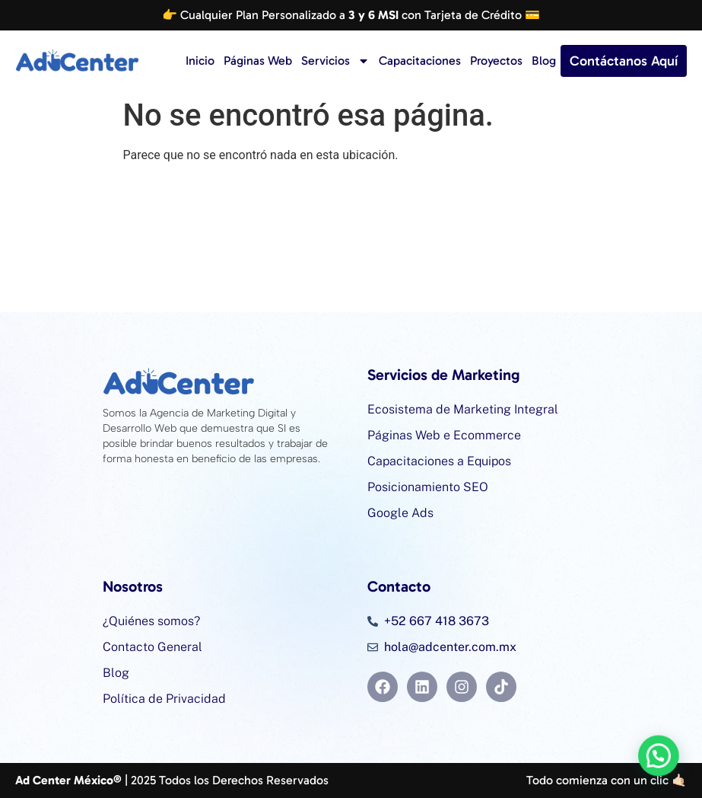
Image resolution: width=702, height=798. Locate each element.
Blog (544, 60)
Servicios (335, 61)
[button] (663, 770)
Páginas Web (258, 60)
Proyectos (496, 60)
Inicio (200, 60)
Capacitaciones (420, 60)
